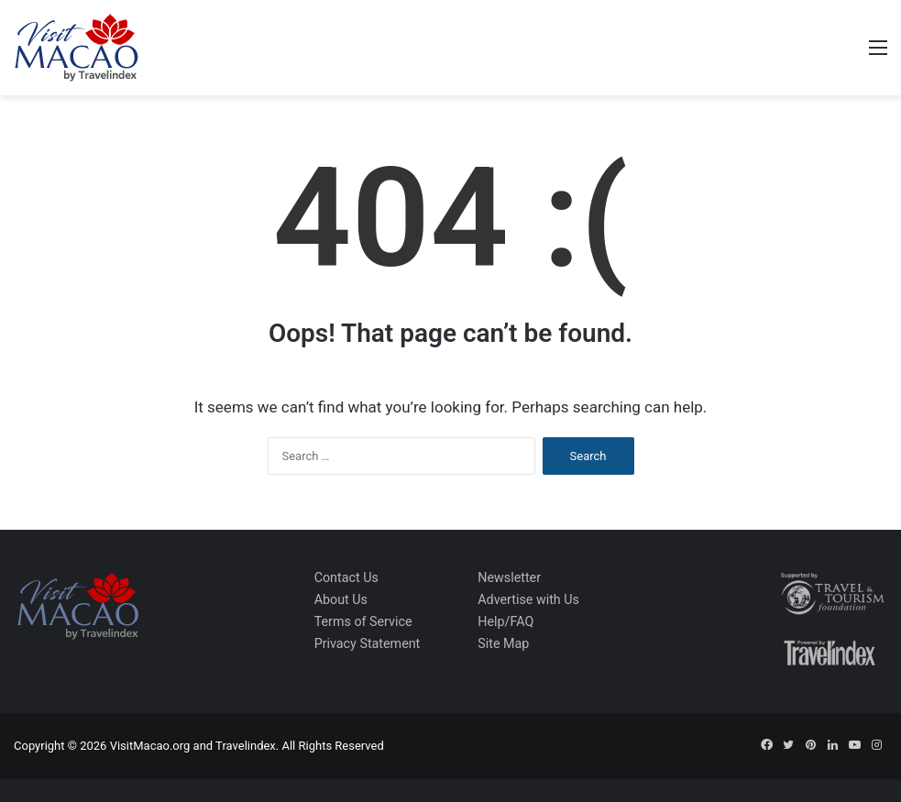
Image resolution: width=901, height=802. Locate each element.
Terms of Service (363, 621)
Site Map (503, 643)
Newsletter (509, 577)
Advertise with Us (528, 599)
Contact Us (346, 577)
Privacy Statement (367, 643)
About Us (341, 599)
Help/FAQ (505, 621)
